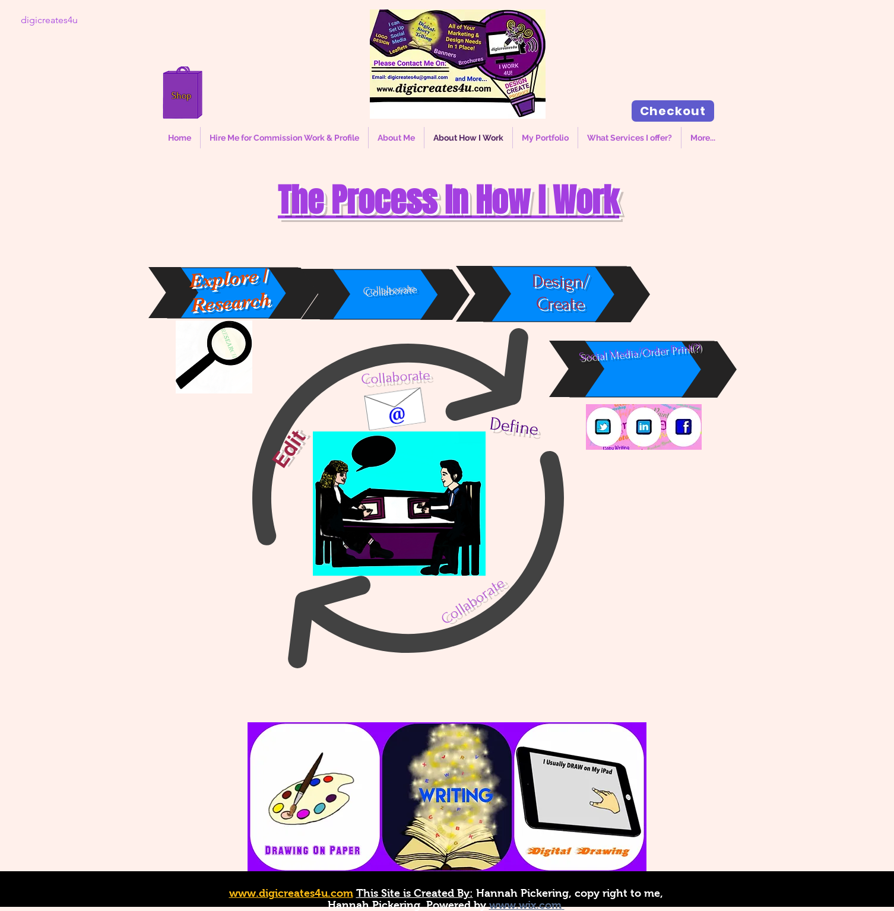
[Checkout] (673, 111)
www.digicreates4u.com (291, 893)
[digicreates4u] (49, 20)
